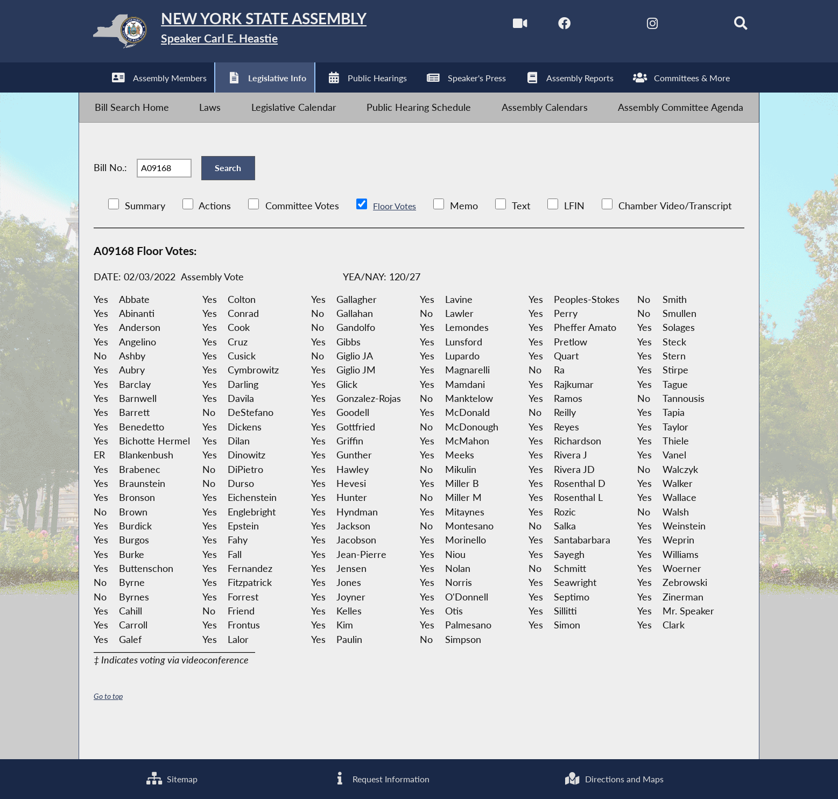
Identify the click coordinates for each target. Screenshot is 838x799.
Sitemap (169, 777)
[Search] (726, 26)
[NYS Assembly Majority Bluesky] (680, 26)
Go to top (110, 721)
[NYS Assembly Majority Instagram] (635, 26)
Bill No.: (110, 186)
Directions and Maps (613, 777)
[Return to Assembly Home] (250, 34)
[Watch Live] (499, 26)
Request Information (377, 777)
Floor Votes (397, 230)
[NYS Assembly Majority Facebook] (544, 26)
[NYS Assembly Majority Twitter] (590, 26)
